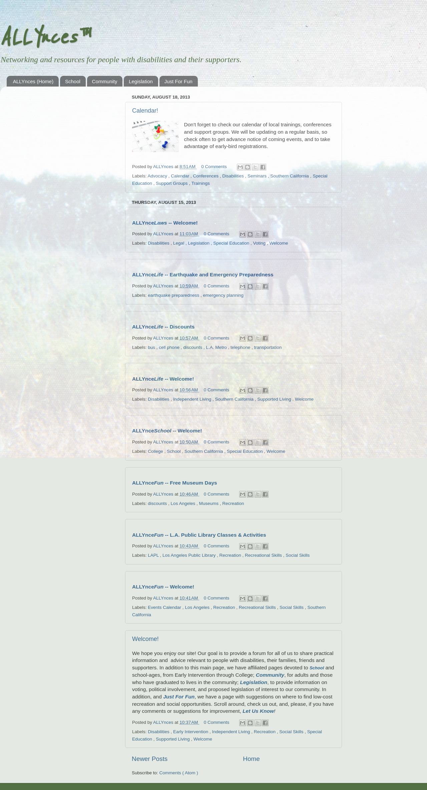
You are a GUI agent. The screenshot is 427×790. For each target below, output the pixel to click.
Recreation (233, 503)
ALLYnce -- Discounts (163, 327)
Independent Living (192, 399)
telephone (241, 347)
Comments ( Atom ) (178, 772)
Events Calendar (165, 607)
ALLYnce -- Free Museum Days (174, 483)
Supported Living (274, 399)
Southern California (290, 175)
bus (152, 347)
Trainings (200, 183)
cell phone (169, 347)
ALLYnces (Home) (33, 81)
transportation (268, 347)
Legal (179, 243)
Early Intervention (191, 731)
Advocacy (158, 175)
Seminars (258, 175)
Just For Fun (178, 81)
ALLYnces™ (44, 37)
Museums (209, 503)
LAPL (154, 555)
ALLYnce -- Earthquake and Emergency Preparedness (203, 274)
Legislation (141, 81)
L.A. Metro (217, 347)
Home (251, 758)
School (72, 81)
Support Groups (172, 183)
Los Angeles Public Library (189, 555)
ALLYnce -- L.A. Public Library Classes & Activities (199, 535)
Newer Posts (149, 758)
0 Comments (214, 166)
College (156, 451)
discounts (193, 347)
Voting (260, 243)
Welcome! (145, 639)
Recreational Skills (264, 555)
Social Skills (298, 555)
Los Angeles (183, 503)
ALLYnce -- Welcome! (165, 223)
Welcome (278, 243)
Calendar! (145, 110)
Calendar (180, 175)
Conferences (206, 175)
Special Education (232, 243)
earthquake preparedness (174, 295)
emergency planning (223, 295)
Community (104, 81)
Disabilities (233, 175)
